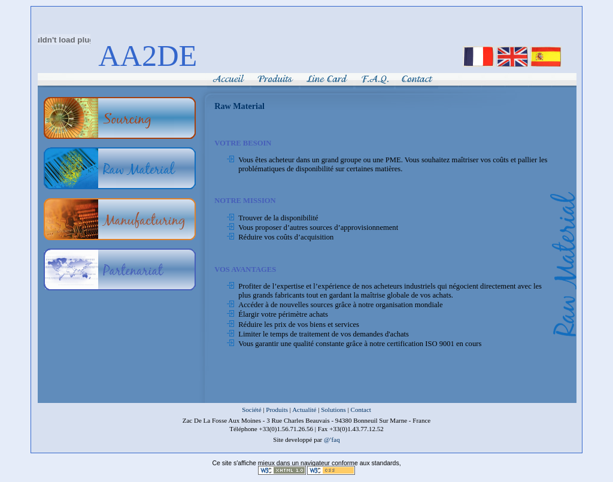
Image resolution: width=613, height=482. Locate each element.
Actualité (304, 409)
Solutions (333, 409)
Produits (277, 409)
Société (251, 409)
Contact (361, 409)
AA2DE (147, 55)
